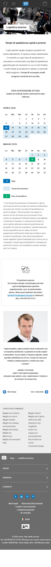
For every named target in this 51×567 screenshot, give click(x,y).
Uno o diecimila (37, 392)
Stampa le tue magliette (34, 424)
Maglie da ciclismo (11, 413)
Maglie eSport (34, 413)
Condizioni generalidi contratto (25, 511)
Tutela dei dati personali (32, 503)
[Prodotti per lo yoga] (5, 4)
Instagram (27, 496)
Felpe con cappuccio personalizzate (34, 433)
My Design (11, 392)
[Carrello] (44, 3)
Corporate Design (36, 446)
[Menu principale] (13, 4)
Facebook (15, 496)
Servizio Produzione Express (20, 295)
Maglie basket (9, 420)
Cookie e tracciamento (26, 507)
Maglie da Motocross (7, 434)
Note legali (13, 503)
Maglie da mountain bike (11, 441)
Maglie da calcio (10, 416)
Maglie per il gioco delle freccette (36, 418)
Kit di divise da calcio (34, 441)
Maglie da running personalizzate (10, 424)
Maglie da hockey (10, 430)
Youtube (21, 496)
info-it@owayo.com (25, 540)
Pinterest (33, 496)
